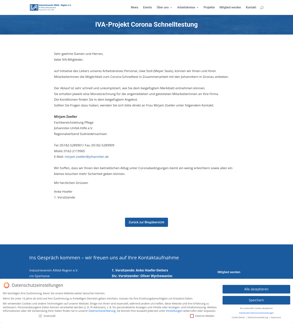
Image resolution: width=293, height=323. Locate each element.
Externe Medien (202, 315)
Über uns (163, 7)
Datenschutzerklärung (102, 310)
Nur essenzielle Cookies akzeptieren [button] (256, 307)
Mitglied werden (230, 7)
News (134, 7)
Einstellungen (174, 310)
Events (147, 7)
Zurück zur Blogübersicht (146, 222)
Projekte (209, 7)
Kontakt (251, 7)
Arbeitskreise (186, 7)
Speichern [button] (256, 299)
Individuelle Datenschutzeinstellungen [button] (256, 312)
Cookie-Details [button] (238, 316)
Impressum (276, 316)
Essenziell (46, 315)
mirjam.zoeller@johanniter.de (87, 156)
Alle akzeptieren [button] (256, 288)
